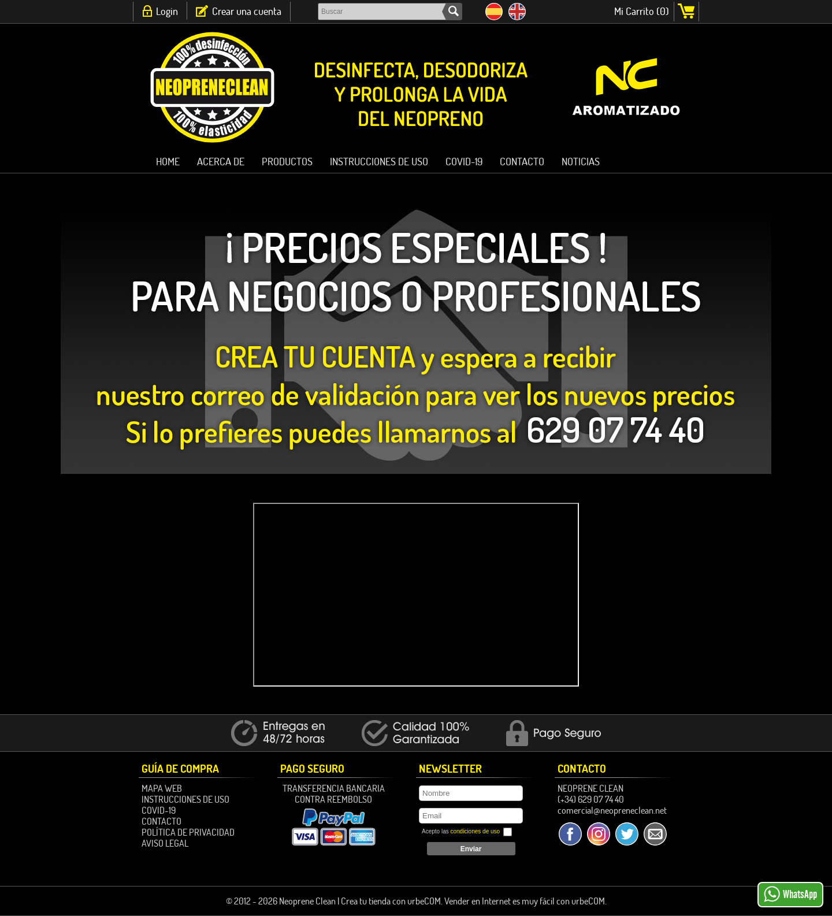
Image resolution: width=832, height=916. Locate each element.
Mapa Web (162, 788)
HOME (168, 161)
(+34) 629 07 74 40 (591, 799)
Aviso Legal (165, 843)
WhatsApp (790, 894)
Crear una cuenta (246, 11)
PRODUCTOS (287, 161)
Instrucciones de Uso (379, 161)
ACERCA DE (220, 161)
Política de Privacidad (188, 832)
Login (167, 11)
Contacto (522, 161)
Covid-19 (463, 161)
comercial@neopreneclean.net (612, 810)
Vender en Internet (477, 901)
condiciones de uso (475, 831)
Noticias (581, 161)
